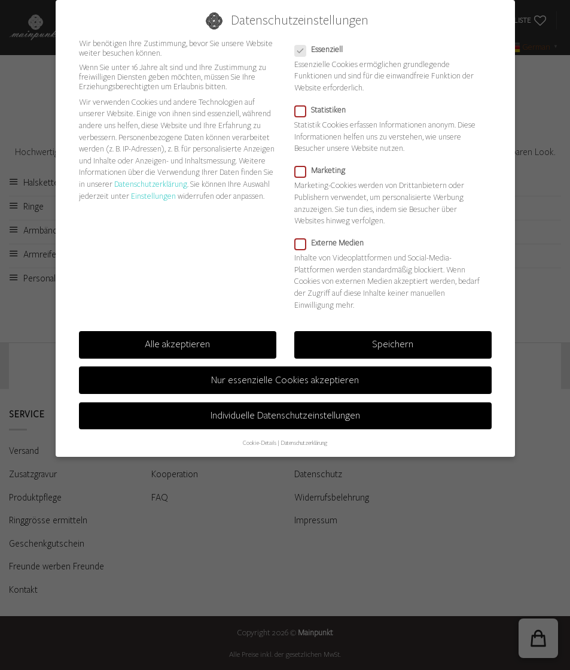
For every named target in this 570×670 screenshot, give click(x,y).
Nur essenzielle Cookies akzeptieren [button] (285, 380)
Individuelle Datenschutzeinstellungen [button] (285, 415)
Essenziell (323, 49)
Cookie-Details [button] (259, 443)
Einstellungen (153, 196)
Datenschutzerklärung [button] (304, 443)
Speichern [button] (392, 344)
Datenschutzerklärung (150, 184)
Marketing (324, 170)
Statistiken (325, 110)
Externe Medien (334, 243)
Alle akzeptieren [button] (177, 344)
